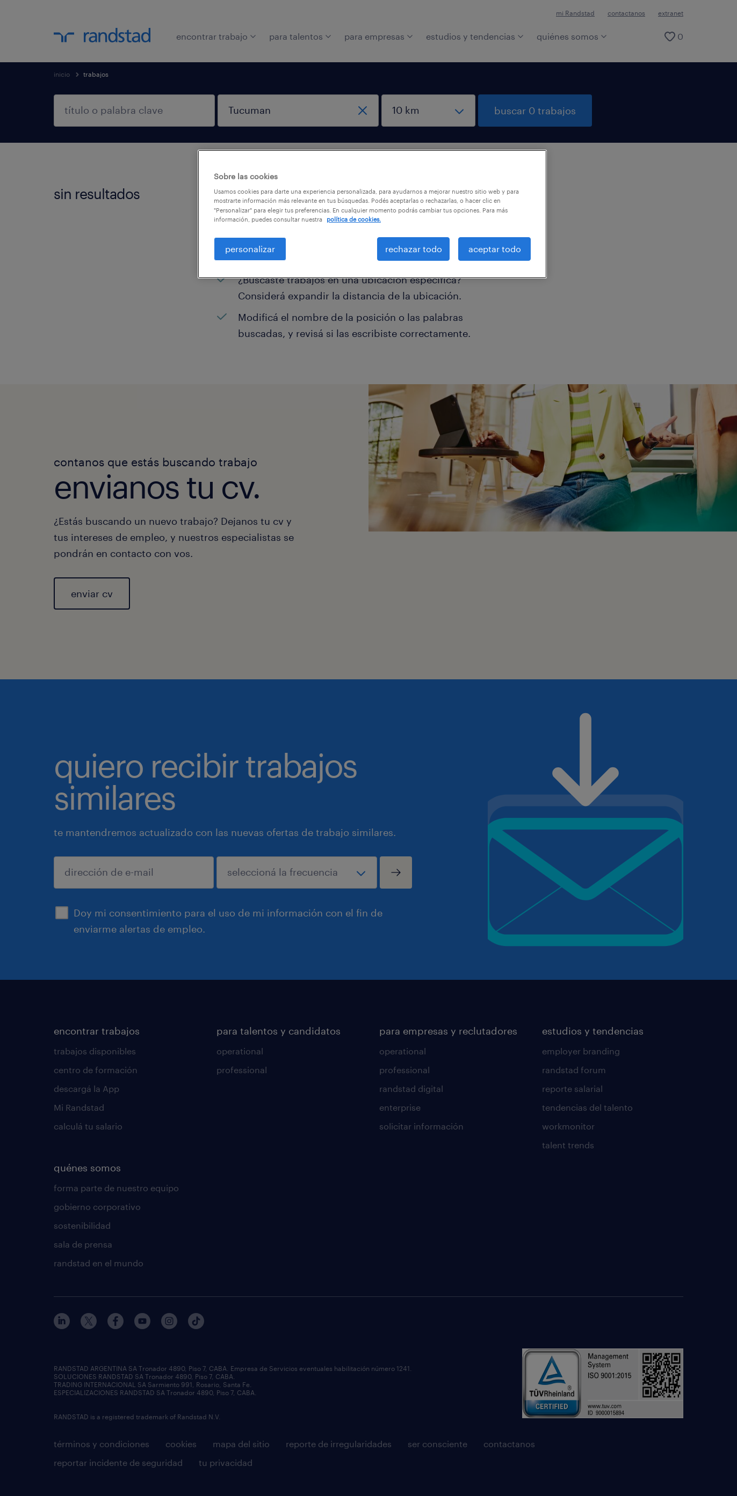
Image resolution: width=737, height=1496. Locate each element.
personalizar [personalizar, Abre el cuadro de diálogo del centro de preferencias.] (250, 249)
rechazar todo (413, 249)
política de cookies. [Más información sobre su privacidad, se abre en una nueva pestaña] (354, 219)
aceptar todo (494, 249)
